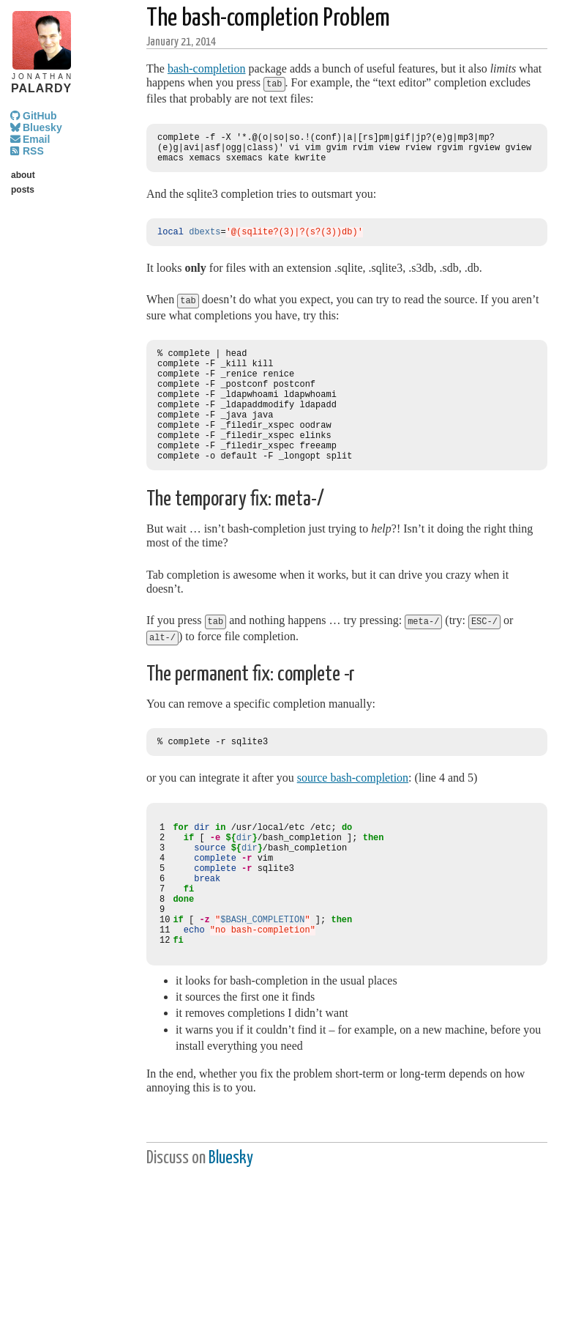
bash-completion (207, 68)
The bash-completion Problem (268, 19)
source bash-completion (352, 807)
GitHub (40, 116)
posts (22, 190)
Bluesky (42, 127)
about (23, 175)
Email (36, 139)
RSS (33, 151)
